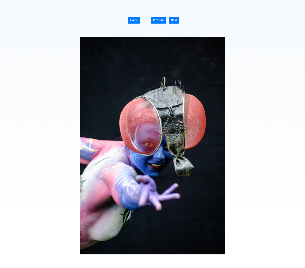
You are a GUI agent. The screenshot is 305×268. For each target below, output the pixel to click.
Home (134, 20)
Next (174, 20)
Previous (158, 20)
